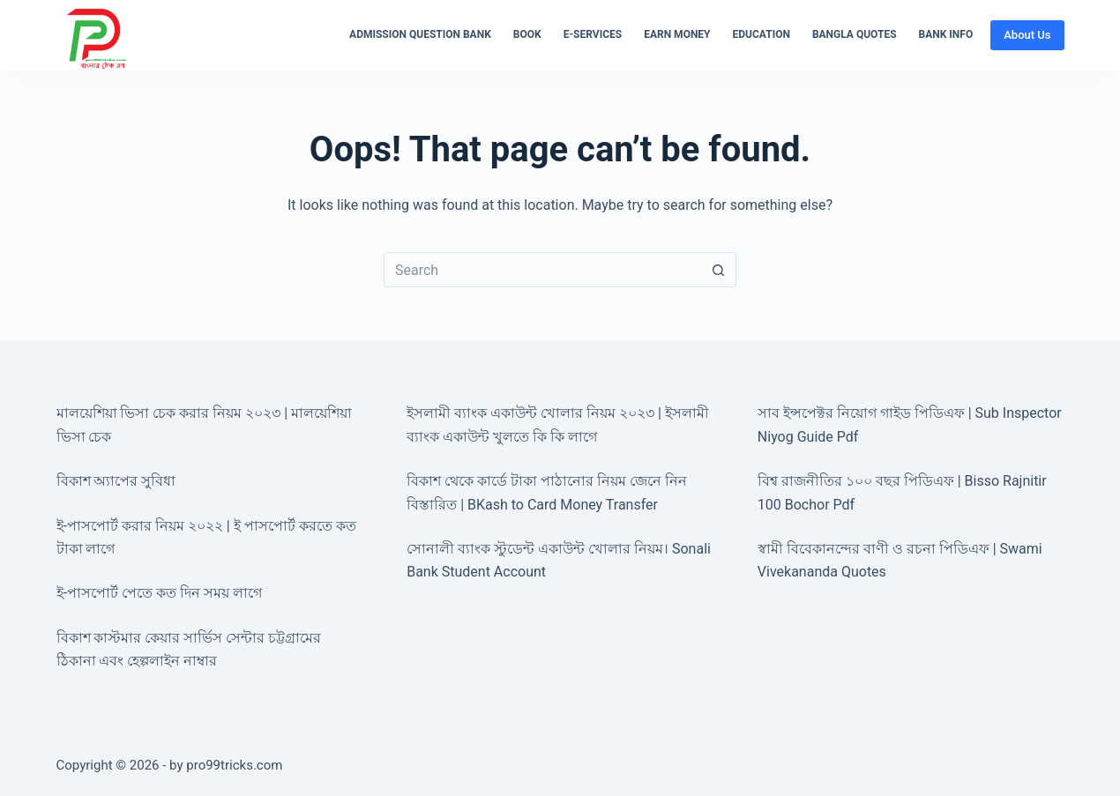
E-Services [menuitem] (593, 34)
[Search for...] (542, 269)
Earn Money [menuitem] (677, 34)
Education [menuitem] (761, 34)
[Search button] (718, 269)
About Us (1027, 34)
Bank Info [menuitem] (946, 34)
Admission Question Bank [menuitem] (420, 34)
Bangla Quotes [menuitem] (854, 34)
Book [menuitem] (527, 34)
